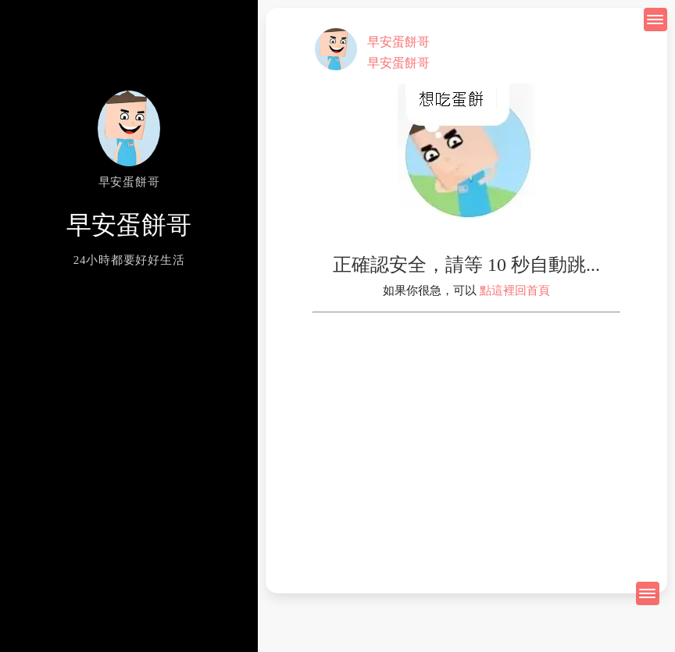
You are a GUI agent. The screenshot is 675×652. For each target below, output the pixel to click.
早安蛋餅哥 (398, 41)
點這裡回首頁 (515, 290)
